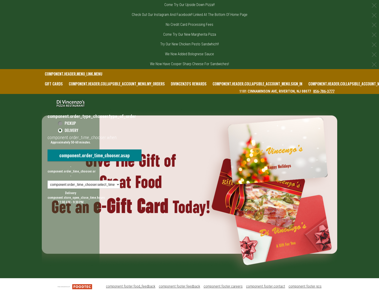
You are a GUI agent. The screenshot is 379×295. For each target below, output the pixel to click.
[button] (70, 103)
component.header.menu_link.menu (73, 74)
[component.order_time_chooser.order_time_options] (84, 185)
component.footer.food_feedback (130, 286)
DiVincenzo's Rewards (189, 84)
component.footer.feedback (179, 286)
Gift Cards (54, 84)
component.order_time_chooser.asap (94, 155)
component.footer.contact (265, 286)
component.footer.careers (223, 286)
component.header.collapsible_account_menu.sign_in (257, 84)
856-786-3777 (323, 91)
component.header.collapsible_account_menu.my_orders (117, 84)
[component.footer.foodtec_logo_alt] (74, 286)
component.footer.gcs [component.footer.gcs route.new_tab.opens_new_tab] (305, 286)
